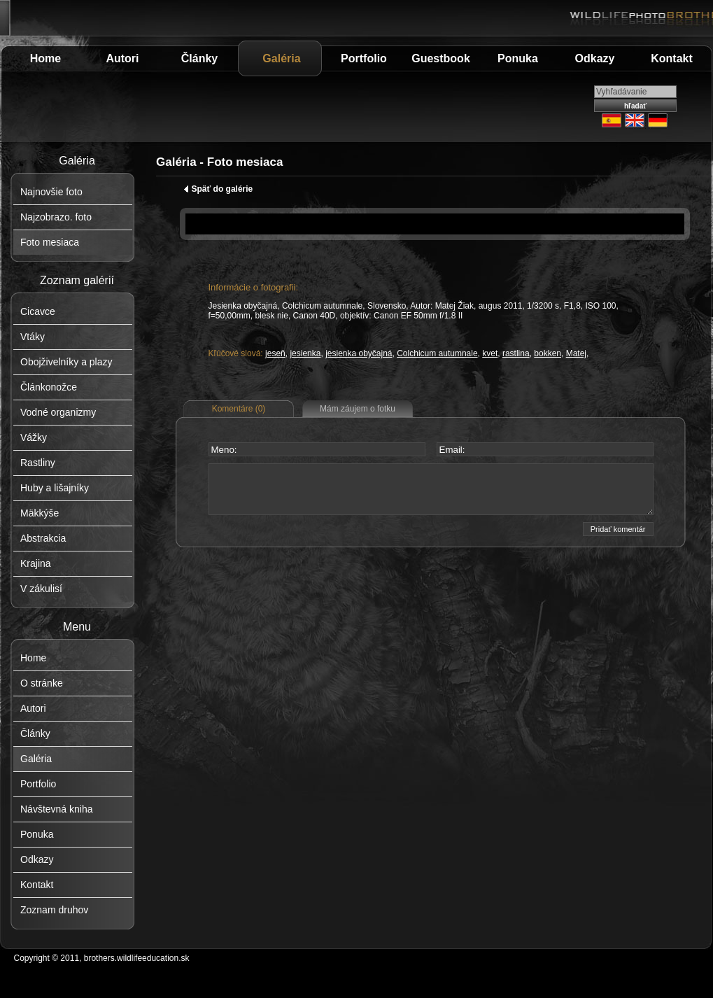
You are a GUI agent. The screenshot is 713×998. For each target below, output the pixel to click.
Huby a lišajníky (54, 487)
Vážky (33, 437)
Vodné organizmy (58, 412)
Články (199, 58)
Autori (122, 58)
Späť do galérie (218, 189)
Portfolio (364, 58)
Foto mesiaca (49, 242)
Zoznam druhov (54, 909)
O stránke (41, 683)
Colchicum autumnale (437, 353)
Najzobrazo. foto (56, 217)
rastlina (516, 353)
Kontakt (672, 58)
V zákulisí (41, 588)
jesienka (305, 353)
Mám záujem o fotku (357, 409)
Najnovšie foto (51, 191)
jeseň (275, 353)
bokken (547, 353)
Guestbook (440, 58)
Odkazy (595, 58)
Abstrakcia (43, 538)
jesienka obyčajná (358, 353)
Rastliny (37, 462)
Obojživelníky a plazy (66, 361)
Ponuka (517, 58)
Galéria (281, 58)
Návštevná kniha (56, 809)
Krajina (35, 563)
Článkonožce (48, 387)
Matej (576, 353)
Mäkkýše (39, 513)
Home (45, 58)
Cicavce (37, 311)
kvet (489, 353)
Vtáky (32, 336)
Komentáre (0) (239, 409)
